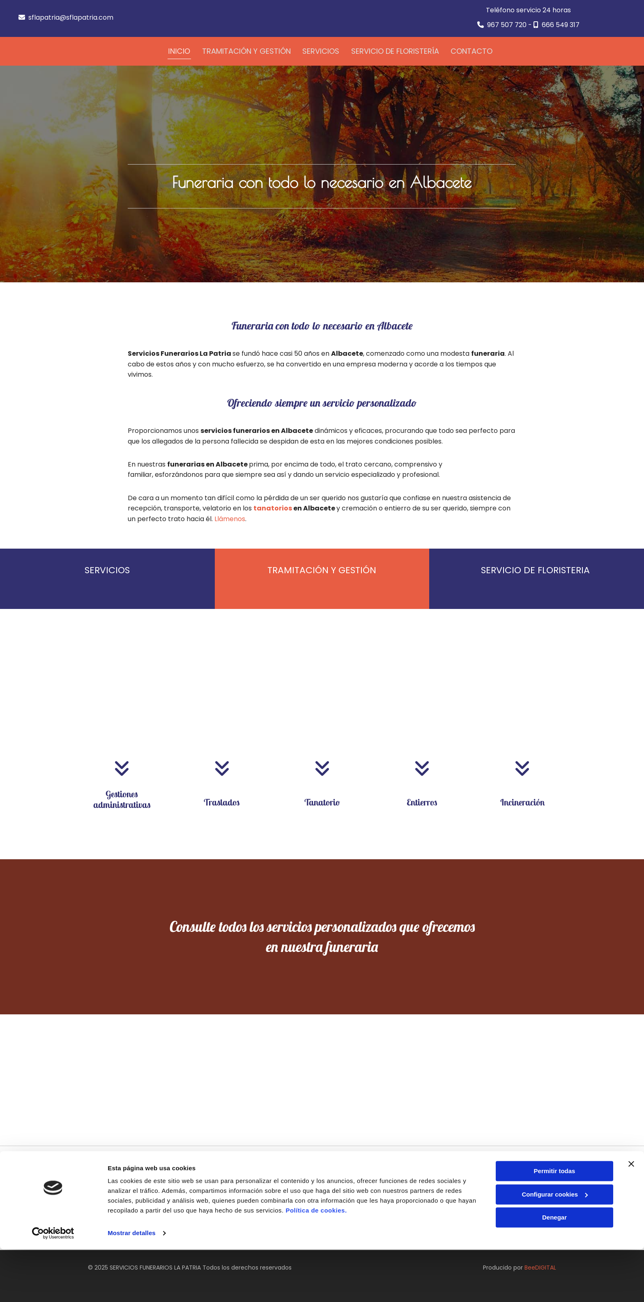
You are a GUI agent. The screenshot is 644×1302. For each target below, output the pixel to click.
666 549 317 (561, 25)
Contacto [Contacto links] (473, 50)
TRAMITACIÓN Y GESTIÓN (321, 569)
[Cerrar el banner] (631, 1217)
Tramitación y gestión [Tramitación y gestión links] (246, 50)
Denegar (554, 1270)
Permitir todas (554, 1223)
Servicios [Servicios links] (321, 50)
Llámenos (229, 517)
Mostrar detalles (132, 1285)
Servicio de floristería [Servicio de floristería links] (396, 50)
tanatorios (272, 507)
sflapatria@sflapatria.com (70, 17)
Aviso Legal (463, 1188)
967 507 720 (507, 25)
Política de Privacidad (478, 1198)
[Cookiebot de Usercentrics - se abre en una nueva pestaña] (53, 1286)
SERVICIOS (107, 569)
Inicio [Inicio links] (179, 50)
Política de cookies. (316, 1263)
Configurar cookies (555, 1246)
